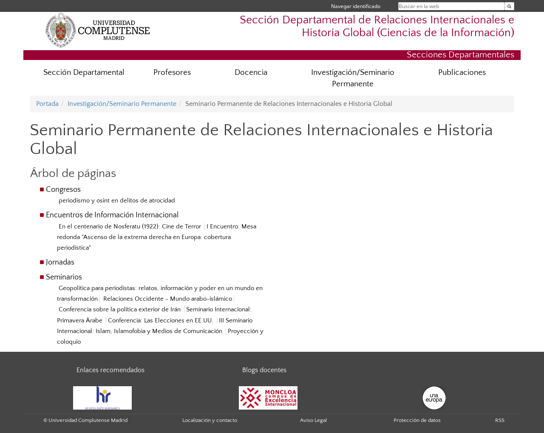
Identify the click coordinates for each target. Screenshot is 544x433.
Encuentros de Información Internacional (112, 215)
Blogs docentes (264, 370)
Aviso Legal (313, 420)
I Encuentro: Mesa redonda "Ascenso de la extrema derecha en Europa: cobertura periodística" (156, 237)
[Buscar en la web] (509, 6)
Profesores (172, 72)
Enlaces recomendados (110, 370)
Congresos (63, 189)
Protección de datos (417, 420)
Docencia (251, 72)
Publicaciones (462, 72)
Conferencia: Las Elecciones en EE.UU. (161, 320)
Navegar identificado (355, 6)
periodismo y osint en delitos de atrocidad (117, 200)
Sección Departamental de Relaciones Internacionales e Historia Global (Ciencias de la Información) (377, 26)
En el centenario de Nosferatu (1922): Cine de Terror (131, 226)
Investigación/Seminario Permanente (352, 78)
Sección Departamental (84, 72)
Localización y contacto (209, 420)
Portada (47, 104)
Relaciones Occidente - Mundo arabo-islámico (167, 298)
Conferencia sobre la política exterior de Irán (120, 309)
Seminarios (64, 277)
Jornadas (60, 262)
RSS (499, 420)
